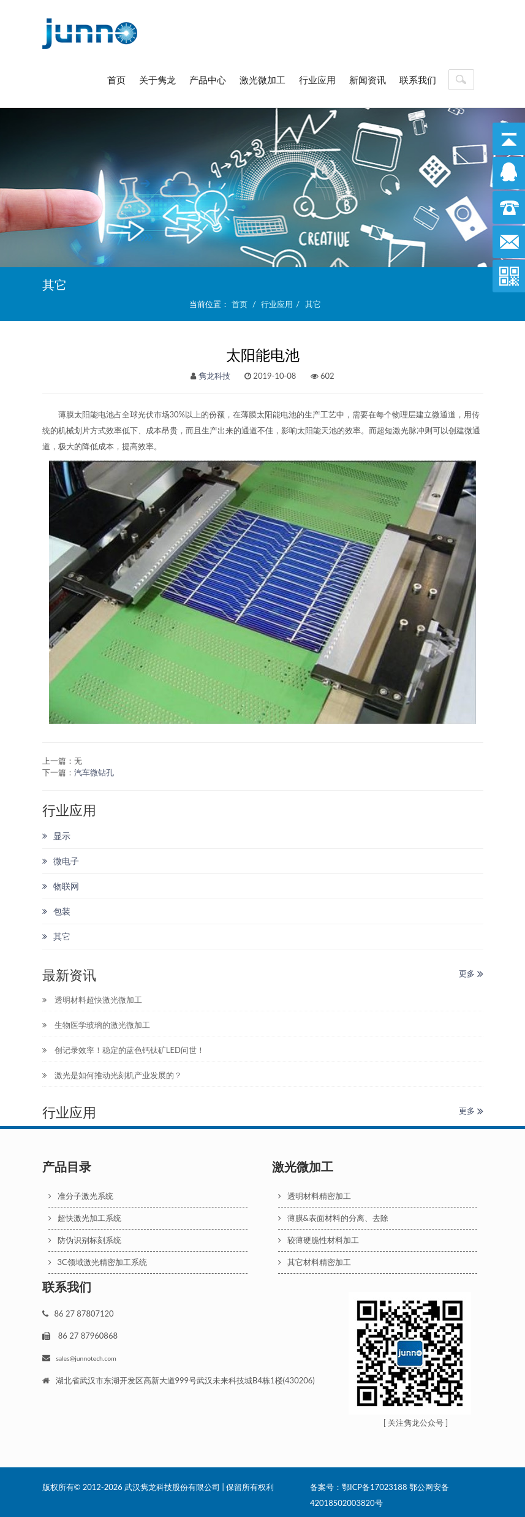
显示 (56, 836)
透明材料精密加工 (314, 1196)
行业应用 (317, 79)
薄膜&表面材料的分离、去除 (333, 1218)
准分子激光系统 (80, 1196)
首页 (116, 79)
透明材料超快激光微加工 (92, 1000)
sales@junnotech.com (86, 1358)
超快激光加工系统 (84, 1218)
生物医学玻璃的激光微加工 (96, 1025)
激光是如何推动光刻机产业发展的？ (112, 1075)
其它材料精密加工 (314, 1262)
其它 (313, 304)
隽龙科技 (214, 376)
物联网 (60, 886)
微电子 (60, 861)
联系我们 (417, 79)
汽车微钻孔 (94, 772)
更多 (471, 973)
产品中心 (207, 79)
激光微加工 (262, 79)
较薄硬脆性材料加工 (318, 1240)
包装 (56, 911)
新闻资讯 (367, 79)
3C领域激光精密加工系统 (97, 1262)
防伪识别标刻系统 (84, 1240)
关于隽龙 (157, 79)
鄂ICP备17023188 (374, 1487)
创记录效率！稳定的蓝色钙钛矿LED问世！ (123, 1050)
